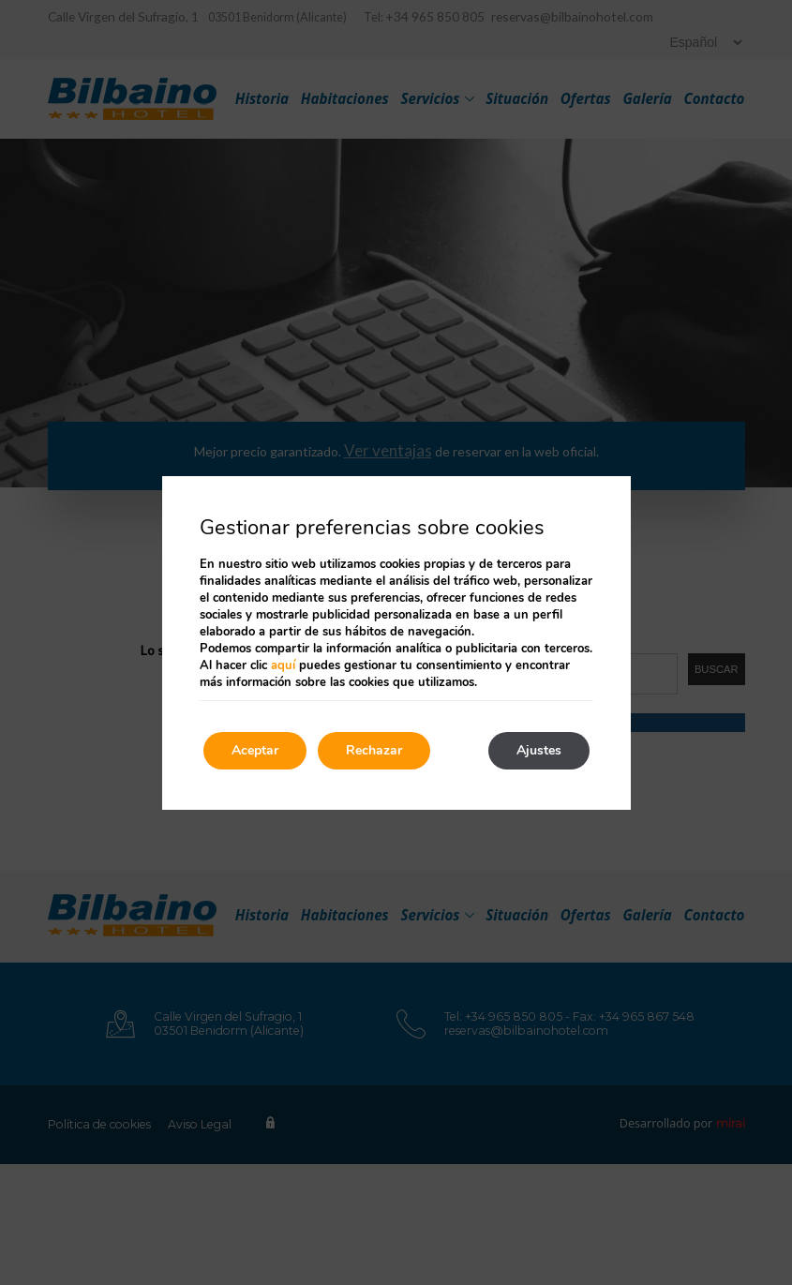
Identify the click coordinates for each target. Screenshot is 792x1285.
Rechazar (374, 750)
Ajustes (538, 750)
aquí (283, 665)
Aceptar (255, 750)
